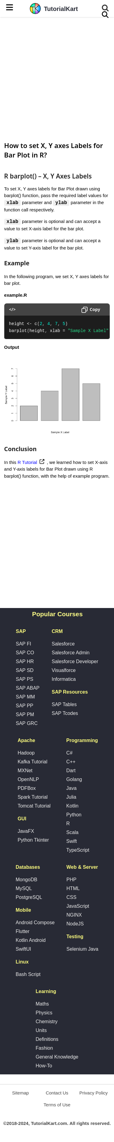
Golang (74, 780)
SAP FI (23, 644)
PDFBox (27, 788)
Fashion (44, 1048)
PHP (72, 880)
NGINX (74, 915)
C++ (70, 762)
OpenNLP (28, 780)
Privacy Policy (93, 1093)
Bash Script (28, 975)
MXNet (25, 771)
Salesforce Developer (75, 662)
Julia (71, 797)
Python (73, 815)
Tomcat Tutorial (34, 806)
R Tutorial (27, 462)
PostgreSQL (29, 897)
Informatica (64, 679)
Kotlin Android (31, 940)
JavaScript (78, 906)
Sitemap (20, 1093)
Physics (44, 1013)
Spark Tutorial (33, 797)
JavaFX (26, 831)
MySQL (24, 889)
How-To (44, 1066)
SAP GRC (27, 724)
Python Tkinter (33, 840)
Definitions (47, 1039)
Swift (71, 841)
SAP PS (24, 679)
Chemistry (46, 1022)
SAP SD (24, 671)
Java (71, 788)
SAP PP (24, 706)
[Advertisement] (57, 78)
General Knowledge (57, 1057)
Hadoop (26, 753)
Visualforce (64, 671)
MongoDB (26, 880)
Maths (42, 1004)
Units (41, 1031)
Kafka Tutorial (32, 762)
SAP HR (25, 662)
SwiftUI (23, 949)
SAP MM (25, 697)
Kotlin (72, 806)
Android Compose (35, 923)
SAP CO (25, 653)
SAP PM (25, 715)
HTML (73, 889)
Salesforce (63, 644)
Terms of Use (56, 1105)
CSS (72, 897)
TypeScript (77, 850)
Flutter (22, 932)
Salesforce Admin (71, 653)
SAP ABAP (28, 688)
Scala (72, 833)
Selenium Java (82, 949)
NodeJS (75, 924)
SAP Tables (64, 705)
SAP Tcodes (65, 713)
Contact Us (57, 1093)
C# (69, 753)
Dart (70, 771)
